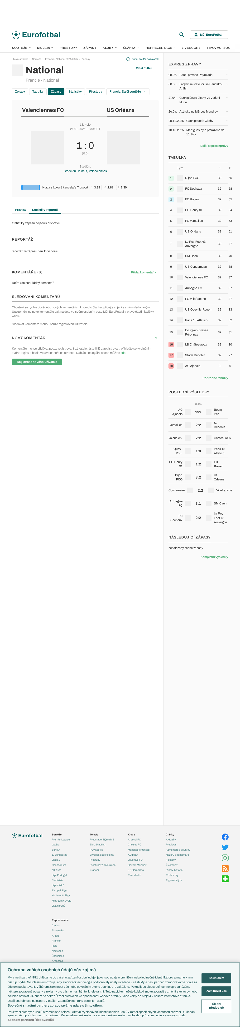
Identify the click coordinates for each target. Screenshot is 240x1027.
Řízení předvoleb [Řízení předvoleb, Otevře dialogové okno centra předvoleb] (216, 1006)
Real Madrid (134, 875)
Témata (94, 834)
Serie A (56, 849)
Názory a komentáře (177, 854)
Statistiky (75, 91)
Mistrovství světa (61, 900)
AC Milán (133, 854)
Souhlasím (216, 978)
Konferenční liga (61, 895)
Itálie (54, 945)
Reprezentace (161, 47)
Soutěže (21, 47)
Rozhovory (172, 875)
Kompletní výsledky (214, 557)
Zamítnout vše (216, 991)
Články (170, 834)
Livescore (191, 47)
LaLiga (55, 844)
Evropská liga (59, 890)
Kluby (110, 47)
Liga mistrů (58, 885)
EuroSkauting (97, 844)
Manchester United (138, 849)
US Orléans (120, 110)
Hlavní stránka (20, 59)
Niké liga (56, 870)
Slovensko (58, 930)
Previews (171, 844)
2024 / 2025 (146, 68)
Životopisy (172, 865)
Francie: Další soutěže (128, 91)
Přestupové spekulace (102, 865)
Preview (20, 210)
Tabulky (37, 91)
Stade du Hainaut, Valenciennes (85, 171)
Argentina (57, 960)
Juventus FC (135, 859)
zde (123, 353)
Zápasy (89, 47)
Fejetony (171, 859)
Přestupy (68, 47)
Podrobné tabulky (215, 378)
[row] (198, 178)
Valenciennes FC (43, 110)
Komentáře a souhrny (178, 849)
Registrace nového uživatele (37, 362)
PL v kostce (96, 849)
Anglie (55, 935)
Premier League (61, 839)
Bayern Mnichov (137, 865)
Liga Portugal (59, 875)
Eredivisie (57, 880)
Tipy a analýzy (174, 880)
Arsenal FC (134, 839)
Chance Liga (59, 865)
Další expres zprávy (214, 146)
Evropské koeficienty (102, 854)
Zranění (94, 870)
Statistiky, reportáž (45, 210)
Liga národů (58, 905)
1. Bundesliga (59, 854)
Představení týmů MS (102, 839)
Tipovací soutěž (222, 47)
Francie (56, 940)
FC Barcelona (136, 870)
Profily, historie (174, 870)
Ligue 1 (56, 859)
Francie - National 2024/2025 (61, 59)
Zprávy (20, 91)
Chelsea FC (134, 844)
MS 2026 (45, 47)
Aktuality (171, 839)
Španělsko (58, 955)
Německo (57, 950)
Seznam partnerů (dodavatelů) (31, 1020)
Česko (55, 925)
